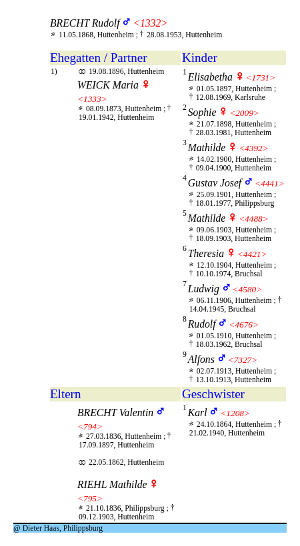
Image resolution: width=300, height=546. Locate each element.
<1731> (261, 78)
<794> (90, 426)
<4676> (244, 325)
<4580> (248, 289)
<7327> (243, 360)
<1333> (92, 99)
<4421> (252, 254)
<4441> (270, 183)
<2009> (244, 113)
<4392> (254, 148)
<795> (90, 498)
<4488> (254, 219)
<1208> (235, 413)
